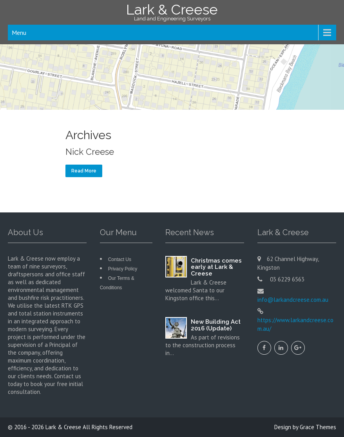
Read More (83, 171)
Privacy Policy (123, 269)
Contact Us (119, 259)
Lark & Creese (63, 427)
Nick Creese (89, 152)
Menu (19, 32)
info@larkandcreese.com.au (292, 299)
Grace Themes (318, 427)
